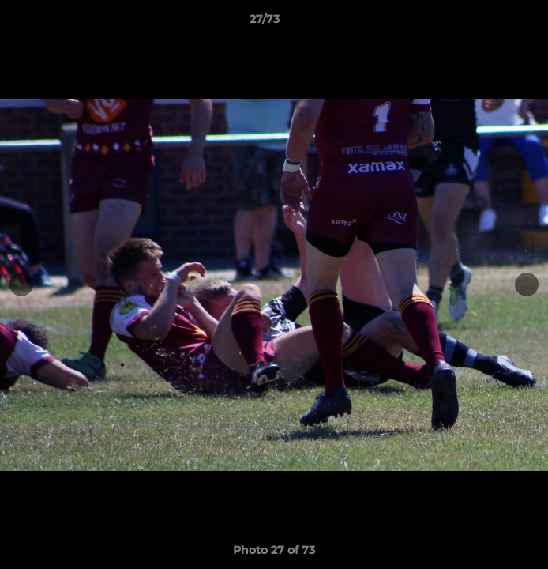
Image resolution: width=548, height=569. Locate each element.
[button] (491, 23)
